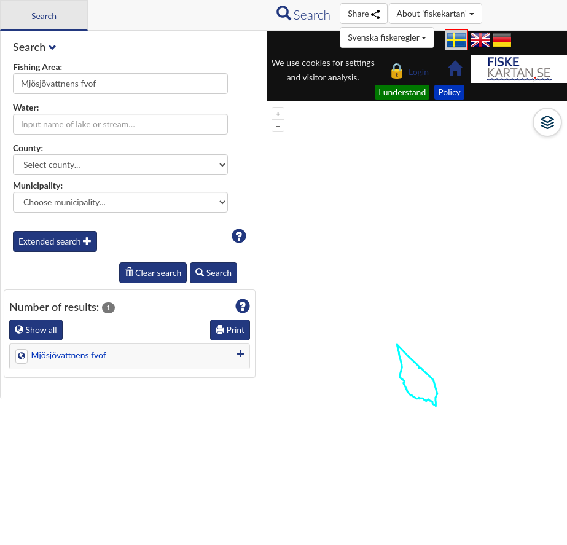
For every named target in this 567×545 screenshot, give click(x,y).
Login (408, 69)
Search (213, 272)
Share (363, 13)
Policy (449, 92)
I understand (402, 92)
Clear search (153, 272)
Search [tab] (44, 15)
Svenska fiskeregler (387, 37)
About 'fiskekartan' (435, 13)
